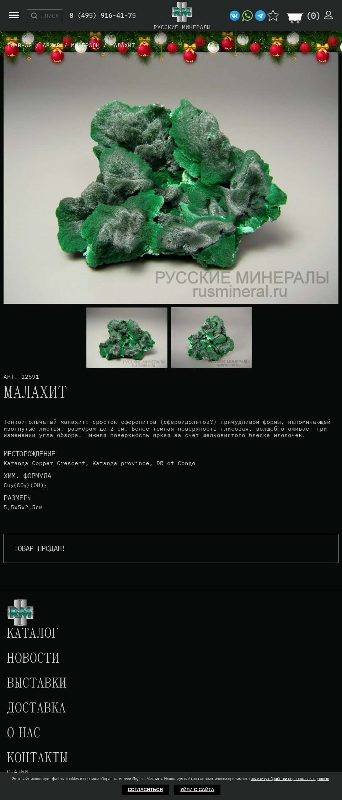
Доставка (36, 709)
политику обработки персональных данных (290, 779)
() (313, 15)
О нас (23, 734)
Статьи (17, 771)
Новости (33, 659)
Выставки (37, 684)
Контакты (37, 759)
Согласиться (145, 789)
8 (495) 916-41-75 (102, 16)
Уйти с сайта (197, 789)
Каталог (33, 634)
